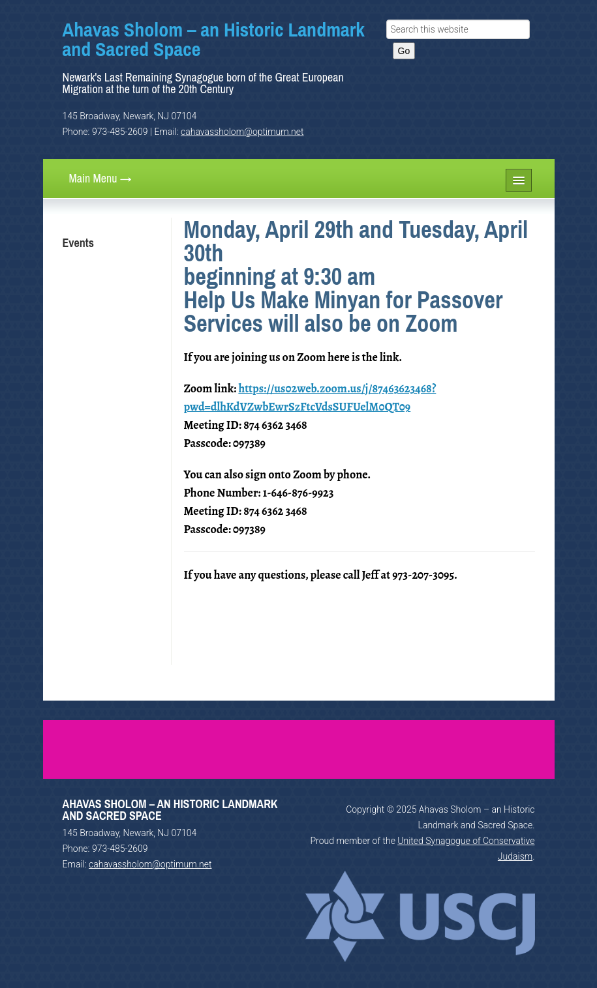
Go (404, 51)
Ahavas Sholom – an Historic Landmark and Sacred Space (214, 39)
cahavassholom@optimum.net (242, 131)
